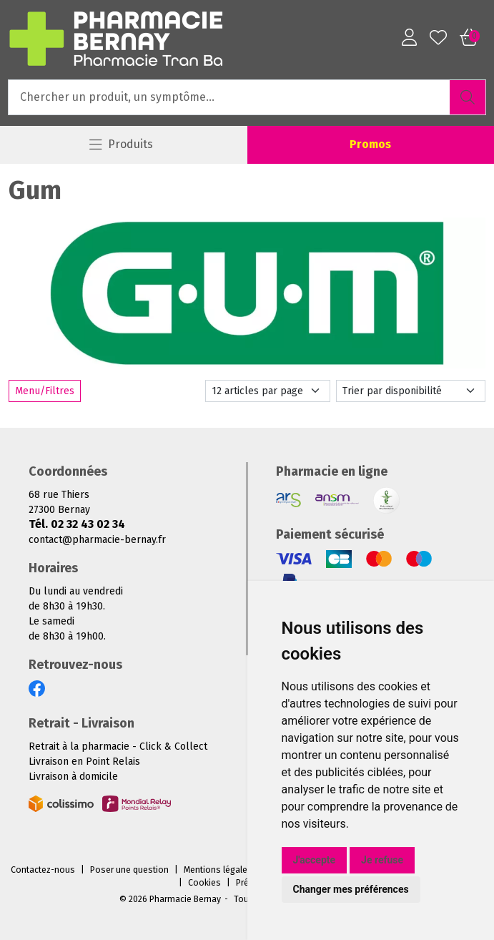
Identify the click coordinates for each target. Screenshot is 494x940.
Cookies (204, 883)
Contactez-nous (43, 870)
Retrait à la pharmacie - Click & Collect (118, 746)
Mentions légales (218, 870)
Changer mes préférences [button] (351, 889)
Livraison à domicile (73, 776)
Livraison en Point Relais (84, 761)
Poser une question (129, 870)
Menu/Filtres (44, 391)
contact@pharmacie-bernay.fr (97, 540)
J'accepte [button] (314, 860)
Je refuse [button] (382, 860)
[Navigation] (121, 144)
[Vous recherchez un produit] (229, 97)
